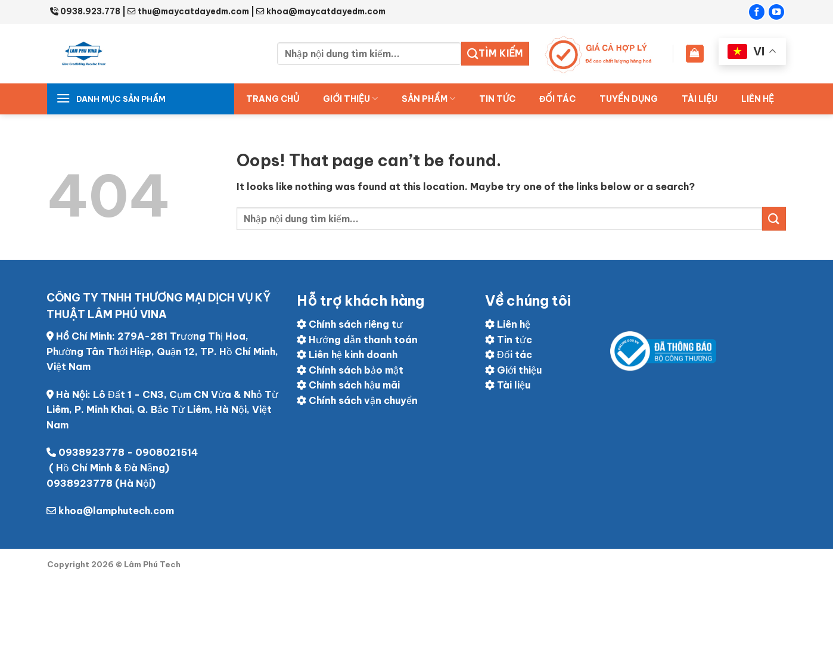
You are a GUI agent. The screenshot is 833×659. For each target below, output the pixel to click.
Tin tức (497, 99)
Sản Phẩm (428, 98)
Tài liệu (699, 99)
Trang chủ (272, 99)
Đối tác (508, 354)
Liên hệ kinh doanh (347, 354)
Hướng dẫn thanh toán (357, 340)
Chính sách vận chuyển (357, 400)
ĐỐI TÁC (557, 99)
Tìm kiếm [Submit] (495, 53)
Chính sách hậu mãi (348, 385)
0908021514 (166, 452)
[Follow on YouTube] (776, 12)
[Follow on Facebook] (757, 12)
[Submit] (774, 218)
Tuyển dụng (628, 99)
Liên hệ (757, 99)
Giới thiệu (350, 98)
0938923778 (91, 452)
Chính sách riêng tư (350, 324)
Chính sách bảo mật (350, 370)
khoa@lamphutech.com (116, 511)
